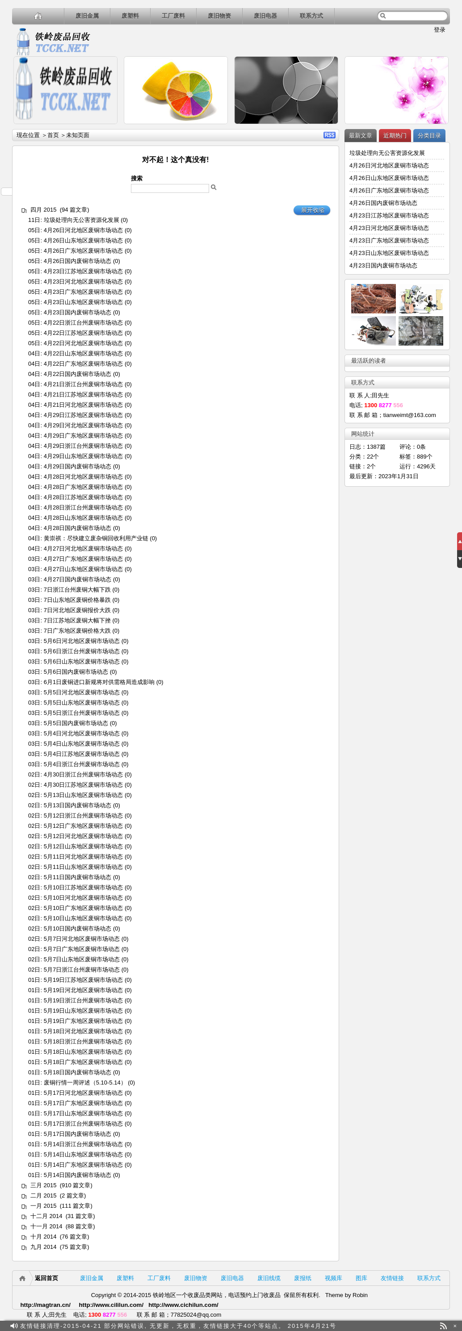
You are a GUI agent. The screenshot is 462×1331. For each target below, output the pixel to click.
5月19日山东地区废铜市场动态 (83, 1010)
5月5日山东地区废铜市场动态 (82, 702)
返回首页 (46, 1278)
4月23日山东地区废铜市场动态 (83, 302)
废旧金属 (87, 16)
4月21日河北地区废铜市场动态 (83, 404)
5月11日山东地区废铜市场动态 (83, 867)
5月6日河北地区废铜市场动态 (82, 641)
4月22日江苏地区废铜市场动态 (83, 333)
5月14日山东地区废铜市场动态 (83, 1154)
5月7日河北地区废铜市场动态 (82, 938)
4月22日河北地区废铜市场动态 (83, 343)
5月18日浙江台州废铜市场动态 (83, 1041)
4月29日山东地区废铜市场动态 (83, 456)
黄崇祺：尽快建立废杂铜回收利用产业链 (96, 538)
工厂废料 (173, 16)
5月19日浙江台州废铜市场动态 (83, 1000)
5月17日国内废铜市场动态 (78, 1134)
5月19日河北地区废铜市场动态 (83, 990)
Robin (360, 1295)
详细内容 (106, 128)
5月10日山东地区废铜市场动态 (83, 918)
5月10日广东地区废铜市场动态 (83, 908)
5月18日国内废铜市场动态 (78, 1072)
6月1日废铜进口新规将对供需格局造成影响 (99, 682)
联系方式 (311, 16)
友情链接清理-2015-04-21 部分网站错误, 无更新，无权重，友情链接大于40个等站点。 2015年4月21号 (178, 1326)
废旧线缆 (269, 1278)
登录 (439, 29)
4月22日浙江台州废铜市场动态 (83, 322)
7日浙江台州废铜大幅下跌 (77, 589)
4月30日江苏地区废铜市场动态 (83, 784)
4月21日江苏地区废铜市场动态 (83, 394)
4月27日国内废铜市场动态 (78, 579)
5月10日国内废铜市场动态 (78, 928)
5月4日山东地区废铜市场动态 (82, 743)
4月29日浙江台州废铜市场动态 (83, 445)
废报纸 (302, 1278)
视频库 (333, 1278)
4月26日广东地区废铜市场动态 (83, 250)
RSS (329, 135)
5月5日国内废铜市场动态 (76, 723)
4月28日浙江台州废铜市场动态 (83, 507)
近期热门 (395, 135)
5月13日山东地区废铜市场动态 (83, 795)
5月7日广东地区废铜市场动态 (82, 949)
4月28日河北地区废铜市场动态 (83, 476)
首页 (53, 135)
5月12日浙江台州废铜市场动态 (83, 815)
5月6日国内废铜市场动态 (76, 671)
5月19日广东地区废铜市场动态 (83, 1021)
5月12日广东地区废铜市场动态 (83, 825)
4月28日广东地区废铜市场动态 (83, 487)
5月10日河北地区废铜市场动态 (83, 897)
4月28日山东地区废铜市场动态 (83, 517)
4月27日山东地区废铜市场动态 (83, 569)
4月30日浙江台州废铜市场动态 (83, 774)
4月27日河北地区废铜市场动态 (83, 548)
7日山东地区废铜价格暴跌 (77, 600)
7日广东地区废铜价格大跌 (77, 630)
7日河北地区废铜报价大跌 (77, 610)
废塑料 (130, 16)
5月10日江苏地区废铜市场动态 (83, 887)
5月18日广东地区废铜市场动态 (83, 1062)
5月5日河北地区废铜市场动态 (82, 692)
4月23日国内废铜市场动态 (78, 312)
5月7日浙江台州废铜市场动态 (82, 969)
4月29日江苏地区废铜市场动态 (83, 415)
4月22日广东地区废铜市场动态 (83, 363)
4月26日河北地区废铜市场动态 (83, 230)
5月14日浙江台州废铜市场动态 (83, 1144)
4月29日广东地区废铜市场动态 (83, 435)
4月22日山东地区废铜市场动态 (83, 353)
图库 (361, 1278)
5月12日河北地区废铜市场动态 (83, 836)
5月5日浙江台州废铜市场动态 (82, 712)
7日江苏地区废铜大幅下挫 (77, 620)
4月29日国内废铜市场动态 (78, 466)
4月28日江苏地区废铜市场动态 (83, 497)
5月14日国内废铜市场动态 (78, 1175)
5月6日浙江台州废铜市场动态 (82, 651)
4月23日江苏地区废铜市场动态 (83, 271)
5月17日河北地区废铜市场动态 (83, 1092)
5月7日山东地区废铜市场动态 (82, 959)
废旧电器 (265, 16)
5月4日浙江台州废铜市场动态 (82, 764)
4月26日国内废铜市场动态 (78, 261)
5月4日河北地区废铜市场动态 (82, 733)
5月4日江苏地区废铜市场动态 (82, 754)
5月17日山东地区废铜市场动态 (83, 1113)
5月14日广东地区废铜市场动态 (83, 1164)
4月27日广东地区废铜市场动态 (83, 558)
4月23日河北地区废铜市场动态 (83, 281)
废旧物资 (219, 16)
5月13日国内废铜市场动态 (78, 805)
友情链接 (392, 1278)
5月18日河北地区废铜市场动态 (83, 1031)
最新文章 (360, 135)
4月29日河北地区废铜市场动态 (83, 425)
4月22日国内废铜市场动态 (78, 374)
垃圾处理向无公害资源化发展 (81, 220)
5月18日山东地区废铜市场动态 (83, 1051)
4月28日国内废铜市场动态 (78, 528)
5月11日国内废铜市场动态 (78, 877)
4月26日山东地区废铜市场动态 (83, 240)
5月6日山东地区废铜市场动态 (82, 661)
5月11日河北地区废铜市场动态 (83, 856)
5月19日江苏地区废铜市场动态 (83, 979)
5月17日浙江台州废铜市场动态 (83, 1123)
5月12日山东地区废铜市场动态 (83, 846)
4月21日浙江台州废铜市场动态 (83, 384)
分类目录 (429, 135)
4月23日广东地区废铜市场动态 (83, 291)
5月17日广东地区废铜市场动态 (83, 1103)
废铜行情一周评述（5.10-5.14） (85, 1082)
